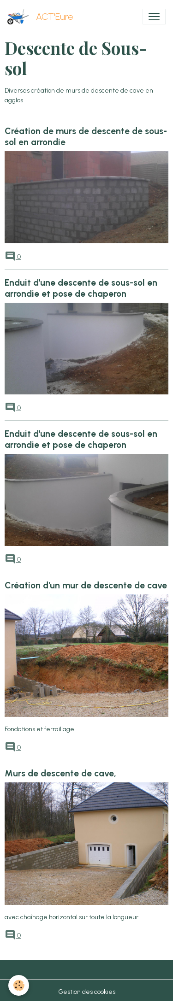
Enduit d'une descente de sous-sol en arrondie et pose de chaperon (81, 288)
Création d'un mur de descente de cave (86, 585)
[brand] (42, 16)
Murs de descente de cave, (60, 773)
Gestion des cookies (86, 992)
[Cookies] (18, 985)
